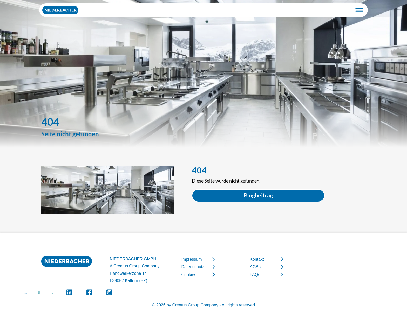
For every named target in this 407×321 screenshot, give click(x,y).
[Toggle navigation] (359, 10)
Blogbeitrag (258, 195)
